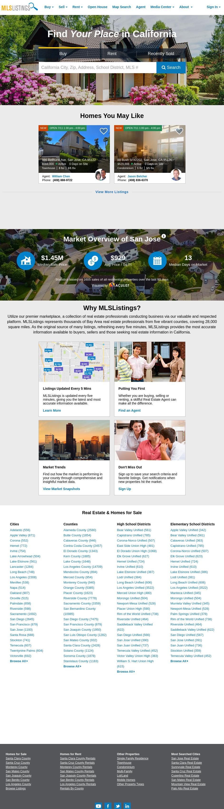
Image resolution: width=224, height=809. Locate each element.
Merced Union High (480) (134, 593)
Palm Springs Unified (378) (188, 614)
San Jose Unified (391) (186, 640)
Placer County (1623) (78, 593)
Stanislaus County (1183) (80, 661)
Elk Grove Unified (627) (133, 556)
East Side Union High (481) (136, 546)
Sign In (212, 7)
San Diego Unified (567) (187, 635)
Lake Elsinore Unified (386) (189, 572)
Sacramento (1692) (23, 614)
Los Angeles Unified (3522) (135, 587)
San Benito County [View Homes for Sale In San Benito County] (17, 780)
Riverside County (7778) (80, 598)
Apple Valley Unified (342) (188, 530)
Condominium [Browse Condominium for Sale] (126, 767)
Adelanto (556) (20, 530)
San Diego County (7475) (80, 619)
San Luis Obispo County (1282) (85, 635)
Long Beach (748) (22, 572)
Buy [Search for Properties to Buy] (63, 53)
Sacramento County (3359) (82, 603)
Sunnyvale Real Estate (185, 767)
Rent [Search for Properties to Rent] (112, 53)
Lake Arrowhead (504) (25, 556)
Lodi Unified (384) (129, 577)
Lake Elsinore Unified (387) (135, 572)
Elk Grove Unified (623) (186, 556)
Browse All (19, 661)
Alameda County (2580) (79, 530)
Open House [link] (97, 7)
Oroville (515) (19, 598)
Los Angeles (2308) (23, 577)
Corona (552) (19, 540)
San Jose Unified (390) (132, 640)
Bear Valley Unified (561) (134, 530)
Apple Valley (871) (22, 535)
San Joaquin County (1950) (82, 629)
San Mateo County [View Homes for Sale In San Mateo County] (17, 771)
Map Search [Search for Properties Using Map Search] (121, 7)
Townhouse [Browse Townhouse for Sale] (124, 762)
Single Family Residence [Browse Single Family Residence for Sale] (132, 758)
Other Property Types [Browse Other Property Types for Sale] (130, 784)
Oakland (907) (19, 593)
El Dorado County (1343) (80, 551)
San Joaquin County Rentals (78, 775)
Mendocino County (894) (80, 572)
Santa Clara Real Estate (186, 762)
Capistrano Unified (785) (134, 535)
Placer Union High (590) (133, 608)
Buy (47, 7)
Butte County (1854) (77, 535)
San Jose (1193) (21, 629)
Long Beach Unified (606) (134, 582)
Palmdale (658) (20, 603)
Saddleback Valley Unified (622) (192, 629)
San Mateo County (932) (80, 640)
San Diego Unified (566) (133, 635)
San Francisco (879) (24, 624)
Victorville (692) (20, 656)
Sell (62, 7)
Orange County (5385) (78, 587)
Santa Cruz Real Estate (186, 771)
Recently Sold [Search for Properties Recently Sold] (161, 53)
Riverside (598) (20, 608)
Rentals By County (72, 788)
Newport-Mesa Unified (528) (136, 603)
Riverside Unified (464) (132, 619)
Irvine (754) (18, 551)
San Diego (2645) (22, 619)
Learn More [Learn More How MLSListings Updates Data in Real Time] (52, 410)
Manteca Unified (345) (185, 593)
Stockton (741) (20, 640)
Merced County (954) (78, 577)
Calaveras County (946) (79, 540)
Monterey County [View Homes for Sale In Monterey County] (16, 767)
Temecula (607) (20, 645)
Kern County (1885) (76, 556)
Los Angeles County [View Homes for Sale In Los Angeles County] (18, 784)
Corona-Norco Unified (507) (136, 540)
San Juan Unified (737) (133, 645)
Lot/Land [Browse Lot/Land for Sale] (122, 775)
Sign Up (124, 489)
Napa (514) (17, 587)
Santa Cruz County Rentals (77, 762)
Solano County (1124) (78, 650)
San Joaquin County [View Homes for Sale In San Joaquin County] (18, 775)
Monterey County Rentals (76, 767)
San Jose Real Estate (185, 758)
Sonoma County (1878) (79, 656)
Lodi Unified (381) (182, 577)
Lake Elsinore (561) (23, 561)
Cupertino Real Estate (185, 775)
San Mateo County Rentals (77, 771)
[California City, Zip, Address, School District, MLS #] (98, 67)
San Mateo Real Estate (186, 780)
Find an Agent (129, 410)
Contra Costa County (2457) (82, 546)
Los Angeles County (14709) (82, 566)
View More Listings (111, 192)
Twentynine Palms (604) (26, 650)
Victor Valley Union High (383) (137, 656)
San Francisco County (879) (82, 624)
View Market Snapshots (61, 489)
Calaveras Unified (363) (186, 540)
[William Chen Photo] (101, 173)
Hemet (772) (18, 546)
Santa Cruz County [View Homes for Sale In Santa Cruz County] (18, 762)
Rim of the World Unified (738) (138, 614)
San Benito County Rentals (77, 780)
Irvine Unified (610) (130, 566)
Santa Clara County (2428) (81, 645)
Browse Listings (16, 788)
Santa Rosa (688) (22, 635)
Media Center (161, 7)
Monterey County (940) (79, 582)
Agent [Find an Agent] (141, 7)
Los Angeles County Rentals (78, 784)
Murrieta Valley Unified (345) (189, 603)
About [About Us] (184, 7)
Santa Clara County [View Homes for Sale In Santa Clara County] (18, 758)
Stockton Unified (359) (185, 650)
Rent (76, 7)
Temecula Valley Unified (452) (137, 650)
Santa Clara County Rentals (78, 758)
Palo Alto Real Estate (184, 788)
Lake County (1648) (77, 561)
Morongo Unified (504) (132, 598)
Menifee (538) (19, 582)
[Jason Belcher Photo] (176, 173)
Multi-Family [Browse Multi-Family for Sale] (124, 771)
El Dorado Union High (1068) (137, 551)
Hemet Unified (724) (131, 561)
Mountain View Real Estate (188, 784)
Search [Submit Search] (171, 67)
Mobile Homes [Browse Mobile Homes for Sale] (126, 780)
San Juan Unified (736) (186, 645)
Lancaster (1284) (21, 566)
